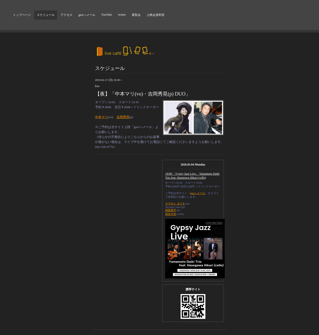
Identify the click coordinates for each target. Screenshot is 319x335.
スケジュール (46, 15)
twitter (122, 14)
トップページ (22, 15)
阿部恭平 (170, 210)
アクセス (66, 15)
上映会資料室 (155, 15)
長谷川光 (170, 213)
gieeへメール (86, 15)
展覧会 (136, 15)
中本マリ (101, 117)
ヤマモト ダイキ (175, 203)
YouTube (106, 14)
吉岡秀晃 (123, 117)
